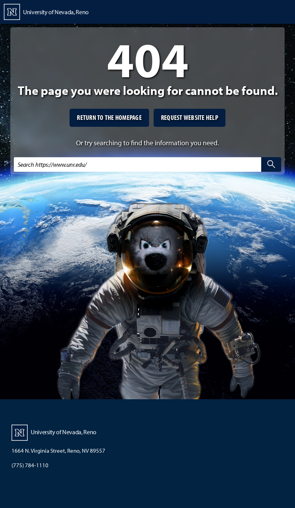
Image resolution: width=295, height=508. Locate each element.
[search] (271, 164)
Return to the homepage (109, 117)
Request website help (189, 117)
